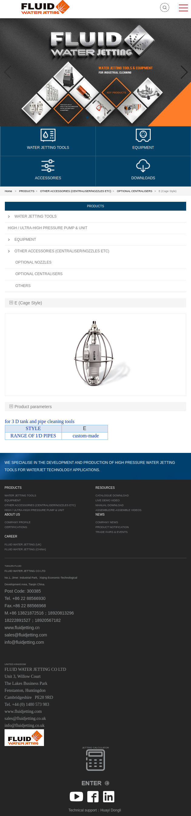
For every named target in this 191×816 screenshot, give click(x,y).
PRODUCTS (27, 191)
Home (8, 191)
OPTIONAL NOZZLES (33, 262)
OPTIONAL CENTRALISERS (135, 191)
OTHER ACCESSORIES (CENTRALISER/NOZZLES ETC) (75, 191)
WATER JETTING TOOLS (32, 216)
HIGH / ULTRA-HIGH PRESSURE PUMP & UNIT (47, 228)
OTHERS (23, 286)
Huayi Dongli (110, 810)
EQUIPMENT (22, 239)
